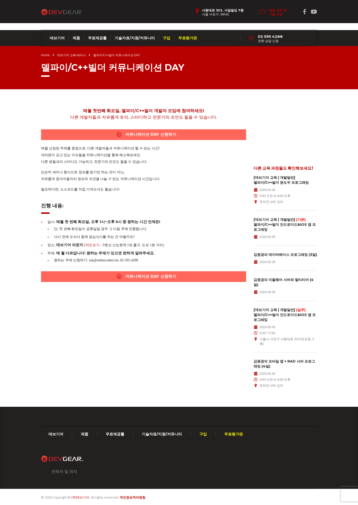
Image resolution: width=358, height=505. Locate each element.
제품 (76, 38)
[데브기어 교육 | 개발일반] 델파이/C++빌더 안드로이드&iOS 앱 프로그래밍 (285, 224)
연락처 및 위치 (64, 471)
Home (45, 55)
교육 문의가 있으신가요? (285, 115)
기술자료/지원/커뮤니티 (135, 38)
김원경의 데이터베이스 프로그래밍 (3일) (285, 254)
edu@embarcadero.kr (269, 148)
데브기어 (57, 38)
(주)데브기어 (80, 497)
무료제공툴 (97, 38)
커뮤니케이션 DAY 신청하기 (146, 134)
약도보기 (92, 245)
